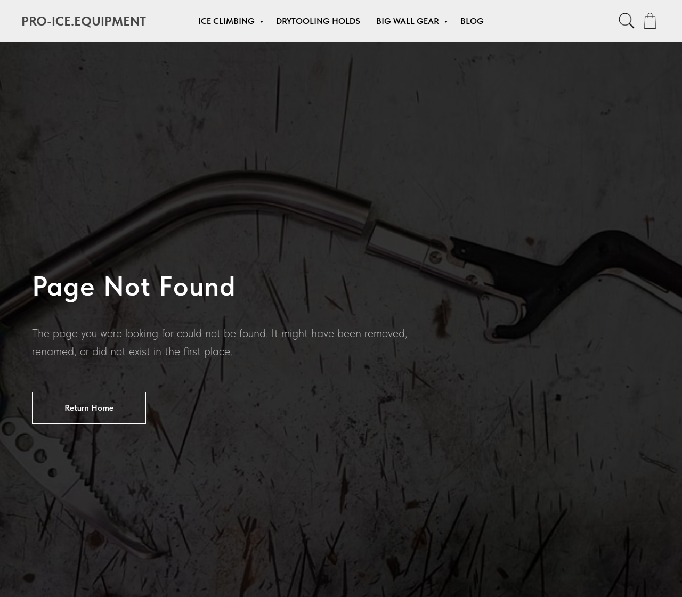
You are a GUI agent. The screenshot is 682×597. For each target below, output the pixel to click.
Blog (472, 21)
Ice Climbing (227, 21)
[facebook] (627, 21)
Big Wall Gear (408, 21)
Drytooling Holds (318, 21)
